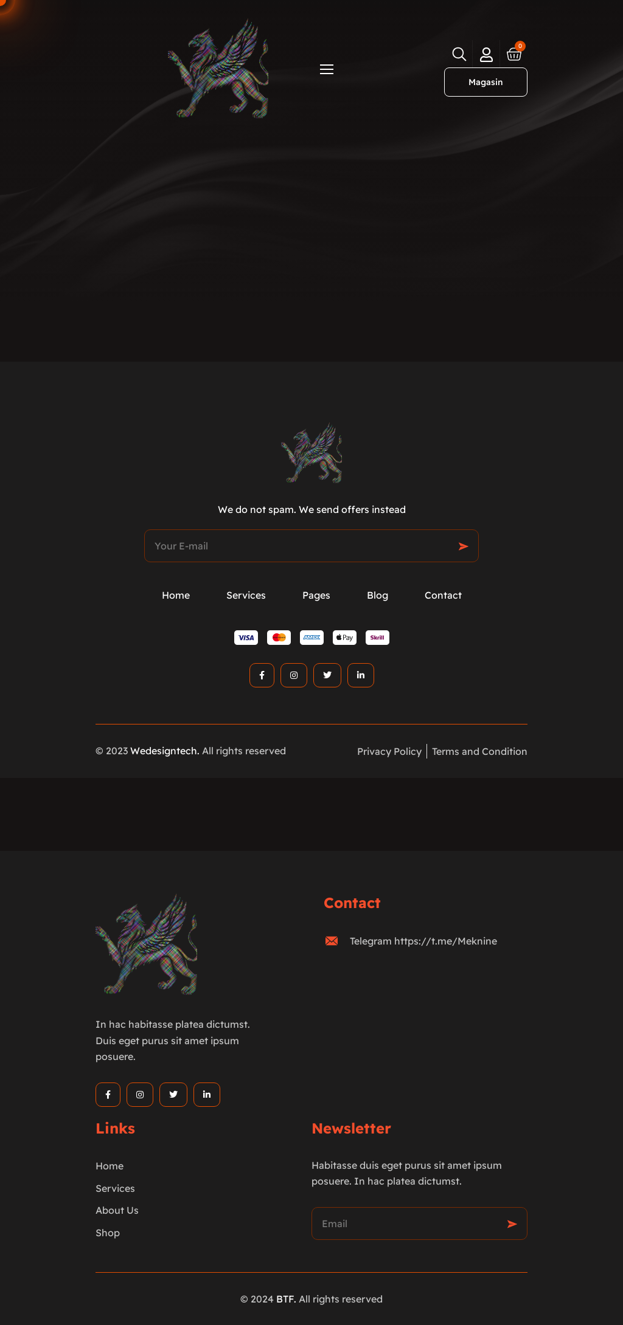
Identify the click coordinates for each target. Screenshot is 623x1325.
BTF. (286, 1299)
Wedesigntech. (165, 751)
